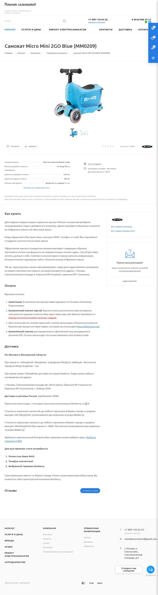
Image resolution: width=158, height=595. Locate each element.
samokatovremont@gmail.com (140, 538)
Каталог (10, 528)
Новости (47, 538)
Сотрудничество (15, 562)
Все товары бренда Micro (123, 231)
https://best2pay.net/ (88, 326)
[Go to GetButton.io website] (151, 575)
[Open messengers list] (150, 569)
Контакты (47, 534)
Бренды (9, 540)
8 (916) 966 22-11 (141, 19)
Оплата (87, 537)
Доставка (88, 541)
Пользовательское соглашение (58, 551)
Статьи (46, 543)
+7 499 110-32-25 (98, 19)
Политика (47, 547)
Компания (49, 528)
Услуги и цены (14, 534)
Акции (9, 546)
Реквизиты (89, 546)
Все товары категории (121, 226)
